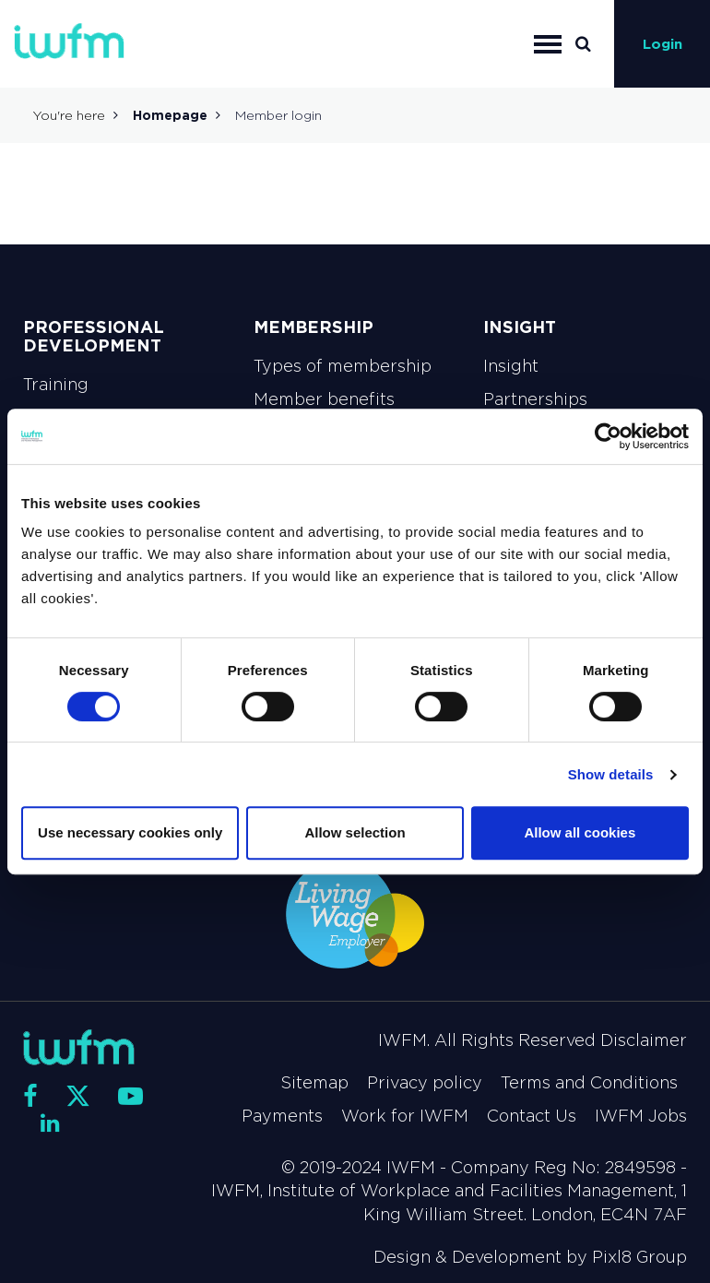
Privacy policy (424, 1083)
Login (662, 44)
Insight (510, 366)
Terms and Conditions (589, 1083)
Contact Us (531, 1116)
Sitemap (314, 1083)
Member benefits (324, 399)
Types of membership (343, 366)
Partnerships (535, 399)
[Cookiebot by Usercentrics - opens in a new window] (608, 436)
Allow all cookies (579, 832)
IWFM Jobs (641, 1116)
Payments (282, 1116)
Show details (611, 774)
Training (56, 384)
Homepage (170, 115)
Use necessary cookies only (130, 832)
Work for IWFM (404, 1116)
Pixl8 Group (639, 1257)
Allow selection (354, 832)
